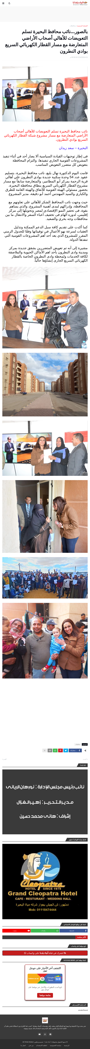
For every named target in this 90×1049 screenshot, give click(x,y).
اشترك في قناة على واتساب (45, 953)
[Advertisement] (45, 14)
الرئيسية (66, 1045)
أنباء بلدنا (47, 1042)
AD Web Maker (28, 1042)
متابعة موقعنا (45, 995)
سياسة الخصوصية (55, 1045)
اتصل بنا (23, 1045)
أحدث (84, 759)
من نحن (31, 1045)
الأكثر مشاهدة (81, 937)
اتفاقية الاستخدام (41, 1045)
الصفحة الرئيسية (82, 26)
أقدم (5, 759)
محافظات (73, 26)
